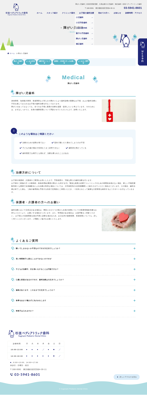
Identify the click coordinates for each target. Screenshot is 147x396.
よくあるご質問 (114, 61)
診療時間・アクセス (133, 13)
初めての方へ (103, 13)
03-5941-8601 (133, 7)
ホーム (39, 13)
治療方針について (59, 61)
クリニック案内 (68, 13)
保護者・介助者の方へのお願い (87, 61)
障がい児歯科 (21, 61)
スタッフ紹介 (52, 13)
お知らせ (117, 13)
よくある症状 (39, 61)
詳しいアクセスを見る (128, 378)
